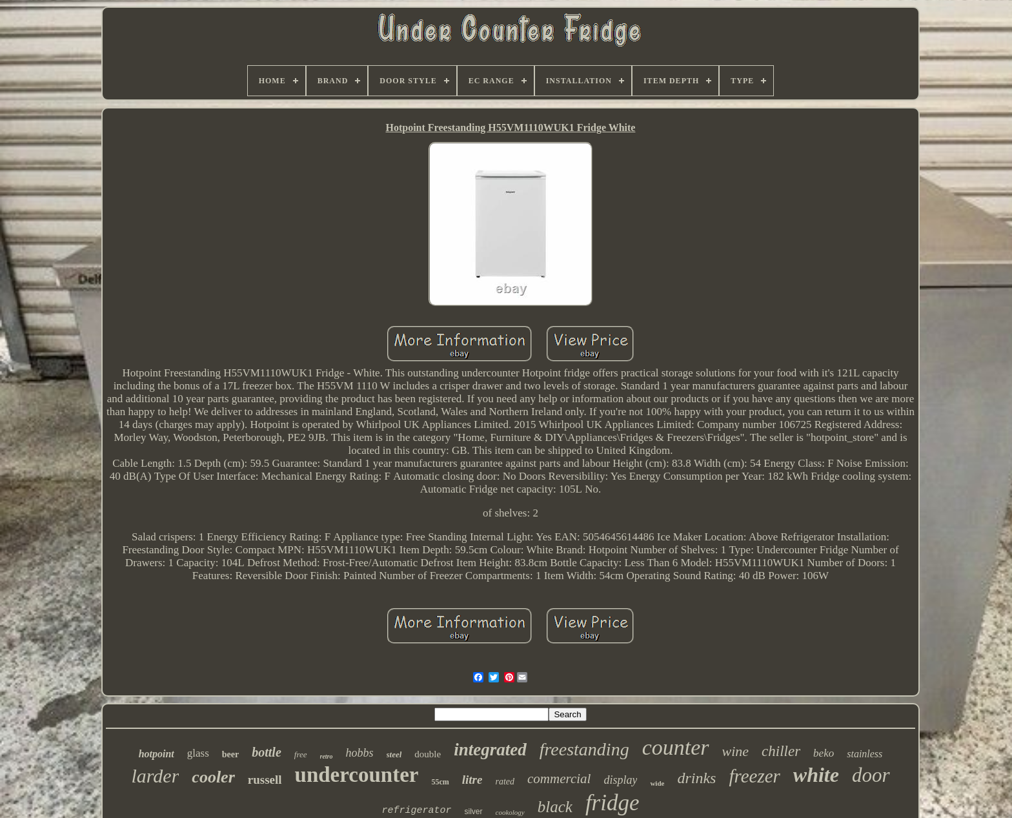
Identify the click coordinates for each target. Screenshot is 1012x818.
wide (657, 783)
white (816, 774)
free (300, 754)
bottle (266, 752)
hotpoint (156, 753)
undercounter (357, 774)
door (871, 775)
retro (326, 756)
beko (823, 753)
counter (675, 747)
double (427, 754)
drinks (696, 778)
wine (735, 751)
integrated (490, 749)
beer (230, 754)
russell (265, 779)
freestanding (584, 749)
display (620, 779)
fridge (612, 802)
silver (474, 811)
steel (394, 754)
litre (472, 779)
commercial (559, 778)
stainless (864, 753)
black (555, 806)
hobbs (360, 752)
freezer (754, 776)
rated (504, 781)
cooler (213, 777)
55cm (440, 781)
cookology (510, 812)
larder (155, 775)
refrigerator (416, 810)
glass (198, 753)
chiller (781, 751)
